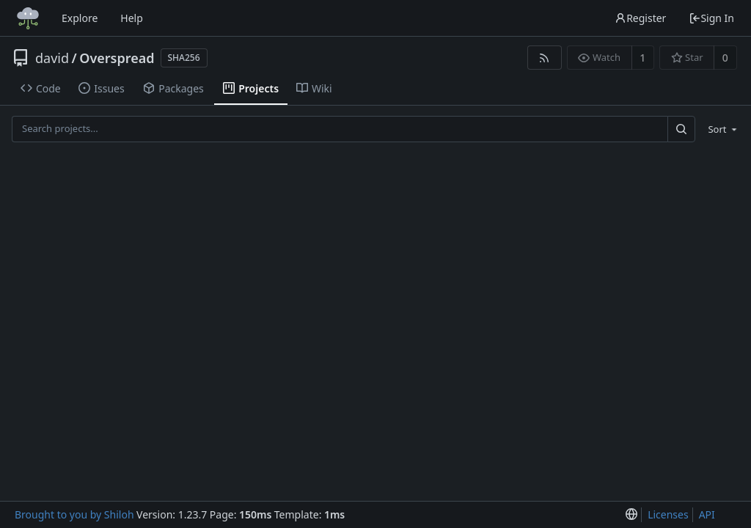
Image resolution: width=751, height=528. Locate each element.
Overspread (116, 58)
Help (131, 18)
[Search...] (681, 129)
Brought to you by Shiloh (74, 514)
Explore (80, 18)
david (52, 58)
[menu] (719, 129)
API (707, 514)
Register (640, 18)
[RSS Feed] (544, 57)
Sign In (711, 18)
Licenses (668, 514)
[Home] (27, 18)
